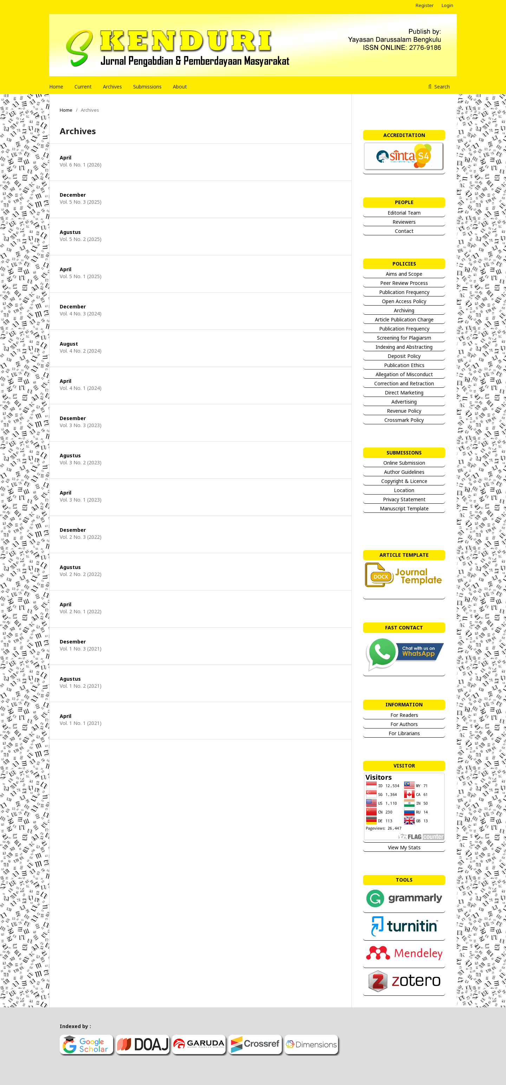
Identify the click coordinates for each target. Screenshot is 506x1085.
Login (447, 5)
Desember (73, 418)
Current (83, 86)
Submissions (147, 86)
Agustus (70, 232)
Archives (112, 86)
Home (56, 86)
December (73, 194)
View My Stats (404, 847)
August (69, 343)
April (65, 157)
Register (425, 5)
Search (441, 86)
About (180, 86)
